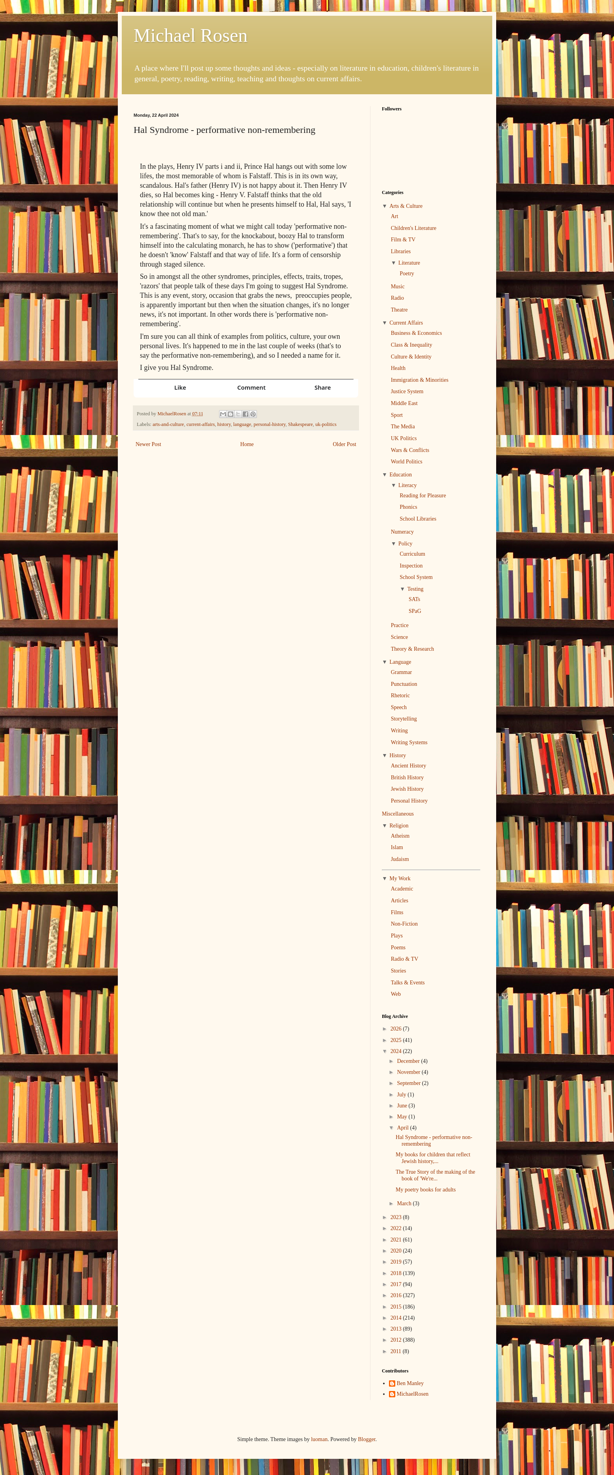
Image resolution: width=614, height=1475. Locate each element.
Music (398, 286)
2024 (397, 1051)
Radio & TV (405, 959)
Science (399, 637)
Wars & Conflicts (410, 450)
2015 (397, 1307)
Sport (397, 415)
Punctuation (404, 684)
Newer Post (148, 444)
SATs (414, 599)
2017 (397, 1284)
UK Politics (404, 438)
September (409, 1083)
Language (400, 662)
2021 (397, 1240)
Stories (398, 971)
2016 (397, 1295)
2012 (397, 1340)
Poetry (407, 273)
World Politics (406, 462)
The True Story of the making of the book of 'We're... (435, 1175)
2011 (397, 1351)
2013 (397, 1329)
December (409, 1061)
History (397, 755)
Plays (397, 936)
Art (394, 216)
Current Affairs (406, 323)
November (409, 1072)
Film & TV (403, 240)
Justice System (407, 391)
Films (397, 912)
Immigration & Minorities (419, 380)
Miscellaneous (398, 814)
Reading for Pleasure (423, 496)
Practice (400, 625)
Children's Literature (414, 228)
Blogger (366, 1439)
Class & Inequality (411, 345)
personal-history (270, 424)
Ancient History (408, 766)
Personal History (409, 801)
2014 (397, 1318)
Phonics (408, 507)
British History (407, 777)
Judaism (400, 859)
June (402, 1106)
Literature (409, 263)
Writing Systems (409, 742)
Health (398, 368)
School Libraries (418, 519)
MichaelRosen (413, 1394)
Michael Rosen (190, 35)
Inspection (411, 566)
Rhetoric (400, 695)
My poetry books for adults (426, 1190)
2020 (397, 1251)
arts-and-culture (168, 424)
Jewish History (407, 789)
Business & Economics (416, 333)
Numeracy (402, 532)
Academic (402, 889)
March (405, 1203)
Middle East (404, 403)
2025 (397, 1040)
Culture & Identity (411, 357)
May (402, 1117)
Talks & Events (408, 983)
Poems (398, 947)
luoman (319, 1439)
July (402, 1095)
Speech (399, 707)
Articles (399, 901)
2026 (397, 1029)
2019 (397, 1262)
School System (416, 577)
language (242, 424)
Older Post (345, 444)
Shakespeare (300, 424)
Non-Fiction (404, 924)
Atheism (400, 836)
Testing (415, 589)
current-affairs (200, 424)
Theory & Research (412, 649)
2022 (397, 1228)
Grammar (401, 672)
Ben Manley (410, 1383)
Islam (397, 847)
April (403, 1128)
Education (400, 475)
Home (247, 444)
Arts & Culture (405, 206)
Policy (405, 544)
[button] (175, 387)
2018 (397, 1273)
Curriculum (412, 554)
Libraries (401, 251)
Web (396, 994)
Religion (398, 826)
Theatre (399, 310)
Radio (397, 298)
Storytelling (404, 719)
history (224, 424)
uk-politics (326, 424)
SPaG (415, 611)
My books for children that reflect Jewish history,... (433, 1158)
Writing (399, 731)
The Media (403, 426)
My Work (399, 878)
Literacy (407, 485)
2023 (397, 1217)
